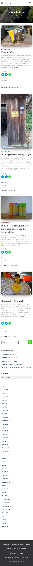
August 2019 (5, 424)
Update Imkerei (8, 52)
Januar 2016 (5, 502)
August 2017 (5, 458)
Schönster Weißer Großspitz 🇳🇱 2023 (12, 368)
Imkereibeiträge (5, 49)
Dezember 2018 (6, 437)
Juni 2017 (5, 465)
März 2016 (5, 496)
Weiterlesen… (15, 67)
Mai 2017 (4, 468)
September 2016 (6, 482)
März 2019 (5, 434)
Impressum (25, 557)
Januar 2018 (5, 451)
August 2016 (5, 485)
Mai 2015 (4, 523)
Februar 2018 (6, 448)
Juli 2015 (4, 516)
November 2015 (6, 506)
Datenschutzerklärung (12, 557)
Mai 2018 (4, 441)
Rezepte (9, 549)
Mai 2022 (4, 403)
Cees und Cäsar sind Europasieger (11, 364)
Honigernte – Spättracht (12, 301)
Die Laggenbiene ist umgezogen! (16, 154)
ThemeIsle (23, 561)
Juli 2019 (4, 427)
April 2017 (5, 472)
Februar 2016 (6, 499)
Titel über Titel (6, 357)
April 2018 (5, 444)
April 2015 (5, 526)
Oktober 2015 (6, 509)
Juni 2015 (5, 519)
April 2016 (5, 492)
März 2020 (5, 417)
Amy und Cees (6, 354)
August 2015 (5, 513)
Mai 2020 (4, 414)
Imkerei (28, 544)
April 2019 (5, 431)
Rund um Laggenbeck (20, 549)
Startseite (6, 544)
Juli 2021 (4, 407)
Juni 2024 (5, 390)
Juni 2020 (5, 410)
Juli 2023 (4, 400)
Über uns (20, 553)
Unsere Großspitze (17, 544)
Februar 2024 (6, 396)
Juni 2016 (5, 489)
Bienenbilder (4, 298)
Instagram (13, 553)
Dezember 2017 (6, 455)
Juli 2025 (4, 386)
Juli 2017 (4, 461)
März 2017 (5, 475)
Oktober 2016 (6, 478)
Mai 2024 (4, 393)
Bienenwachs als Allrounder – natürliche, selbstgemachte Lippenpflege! (15, 229)
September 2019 (6, 420)
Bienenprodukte (5, 222)
